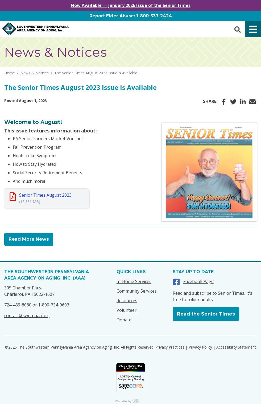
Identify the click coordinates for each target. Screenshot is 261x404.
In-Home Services (134, 281)
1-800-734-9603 (53, 305)
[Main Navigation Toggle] (253, 29)
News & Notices (34, 72)
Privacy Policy (200, 347)
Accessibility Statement (236, 347)
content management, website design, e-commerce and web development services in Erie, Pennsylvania (131, 401)
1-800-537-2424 (154, 15)
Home (9, 72)
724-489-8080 (17, 305)
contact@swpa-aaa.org (27, 315)
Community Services (137, 291)
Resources (127, 301)
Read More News (29, 239)
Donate (124, 320)
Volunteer (126, 310)
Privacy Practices (169, 347)
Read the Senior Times (206, 314)
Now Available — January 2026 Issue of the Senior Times (130, 5)
